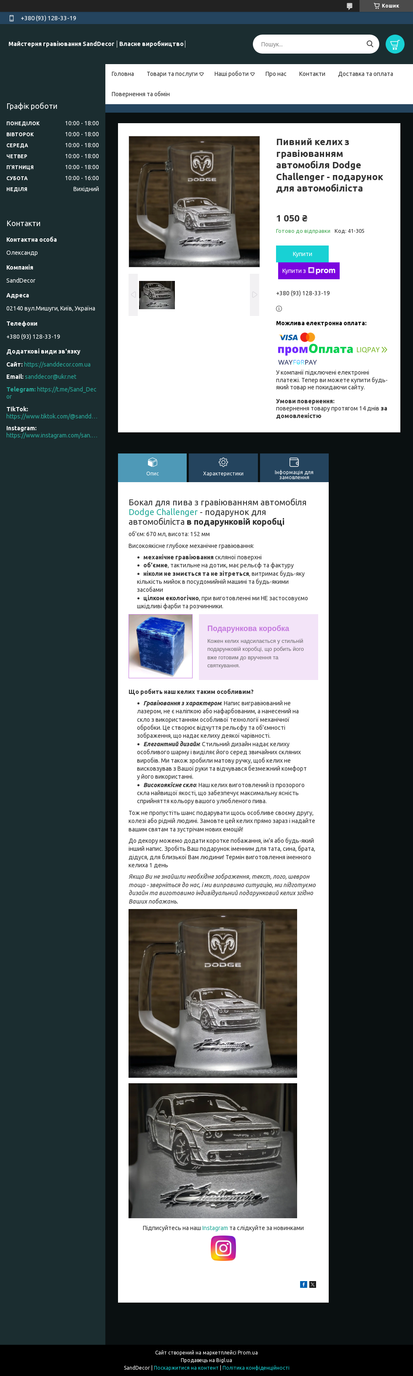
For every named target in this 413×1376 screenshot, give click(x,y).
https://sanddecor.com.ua (57, 364)
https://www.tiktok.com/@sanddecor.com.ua (52, 416)
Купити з (308, 271)
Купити (302, 254)
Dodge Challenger (163, 512)
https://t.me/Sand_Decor (51, 393)
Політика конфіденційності (256, 1368)
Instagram (215, 1228)
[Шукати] (369, 44)
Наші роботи (232, 73)
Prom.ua (248, 1352)
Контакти (312, 73)
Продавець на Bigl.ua (206, 1360)
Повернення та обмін (141, 94)
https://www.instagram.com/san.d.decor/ (52, 435)
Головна (123, 73)
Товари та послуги (172, 73)
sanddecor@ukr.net (50, 376)
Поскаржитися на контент (186, 1368)
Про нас (276, 73)
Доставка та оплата (365, 73)
